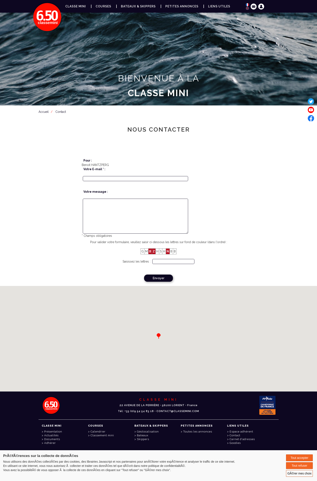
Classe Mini (75, 6)
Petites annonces (181, 6)
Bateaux (142, 435)
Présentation (53, 431)
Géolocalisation (148, 431)
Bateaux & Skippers (138, 6)
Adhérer (50, 443)
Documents (52, 439)
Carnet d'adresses (242, 439)
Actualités (51, 435)
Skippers (143, 439)
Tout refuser (299, 465)
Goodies (235, 443)
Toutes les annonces (197, 431)
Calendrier (98, 431)
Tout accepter (299, 457)
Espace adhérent (159, 113)
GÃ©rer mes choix (299, 473)
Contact (235, 435)
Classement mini (102, 435)
